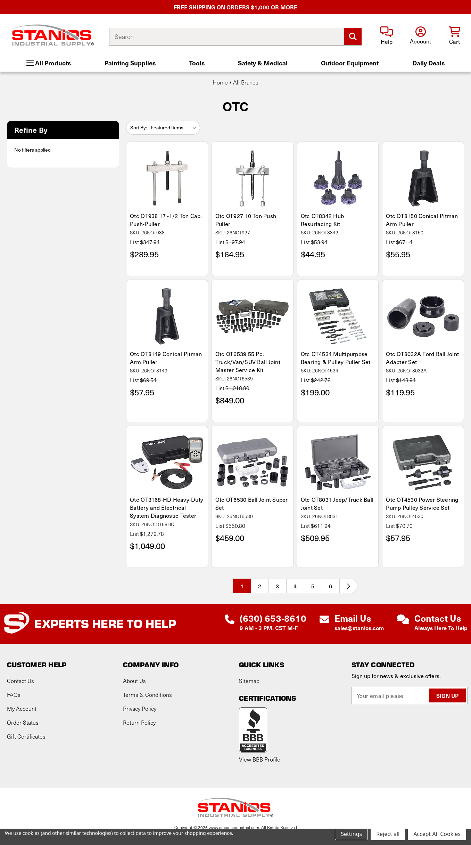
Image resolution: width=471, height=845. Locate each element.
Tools (197, 62)
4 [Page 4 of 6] (295, 586)
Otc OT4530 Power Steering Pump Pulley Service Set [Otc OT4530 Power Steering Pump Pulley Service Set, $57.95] (422, 504)
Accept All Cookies (437, 834)
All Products (48, 62)
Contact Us (20, 680)
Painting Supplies (130, 62)
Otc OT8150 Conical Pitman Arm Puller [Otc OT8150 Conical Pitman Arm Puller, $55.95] (422, 220)
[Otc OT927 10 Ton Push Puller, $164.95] (252, 178)
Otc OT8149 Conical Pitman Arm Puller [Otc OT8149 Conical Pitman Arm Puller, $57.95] (166, 358)
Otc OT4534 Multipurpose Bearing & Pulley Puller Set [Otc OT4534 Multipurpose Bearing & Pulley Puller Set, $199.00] (336, 358)
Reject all (387, 834)
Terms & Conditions (147, 694)
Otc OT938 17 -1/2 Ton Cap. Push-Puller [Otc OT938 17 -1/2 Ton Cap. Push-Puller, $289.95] (166, 220)
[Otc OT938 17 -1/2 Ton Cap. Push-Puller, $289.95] (167, 178)
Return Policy (139, 722)
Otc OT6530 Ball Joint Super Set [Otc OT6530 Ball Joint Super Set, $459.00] (251, 504)
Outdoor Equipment (350, 62)
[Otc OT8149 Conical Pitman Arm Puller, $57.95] (167, 316)
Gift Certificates (26, 736)
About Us (134, 680)
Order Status (23, 722)
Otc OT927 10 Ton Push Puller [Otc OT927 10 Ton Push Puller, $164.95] (245, 220)
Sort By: (138, 127)
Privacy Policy (139, 708)
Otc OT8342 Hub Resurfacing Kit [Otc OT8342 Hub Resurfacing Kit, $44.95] (322, 220)
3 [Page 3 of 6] (277, 586)
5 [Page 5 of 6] (312, 586)
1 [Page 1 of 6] (242, 586)
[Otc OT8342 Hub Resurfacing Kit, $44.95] (338, 178)
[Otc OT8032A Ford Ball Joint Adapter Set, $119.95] (423, 316)
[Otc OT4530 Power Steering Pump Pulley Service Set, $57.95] (423, 462)
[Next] (348, 586)
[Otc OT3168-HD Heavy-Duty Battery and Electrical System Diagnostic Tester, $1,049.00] (167, 462)
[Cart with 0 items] (454, 36)
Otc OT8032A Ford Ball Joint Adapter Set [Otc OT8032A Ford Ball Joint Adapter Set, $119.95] (422, 358)
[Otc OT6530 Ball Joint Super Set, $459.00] (252, 462)
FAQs (13, 694)
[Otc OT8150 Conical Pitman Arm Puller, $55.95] (423, 178)
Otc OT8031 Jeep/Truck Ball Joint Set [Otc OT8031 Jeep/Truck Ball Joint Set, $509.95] (337, 504)
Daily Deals (428, 62)
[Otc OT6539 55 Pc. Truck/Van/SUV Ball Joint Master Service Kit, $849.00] (252, 316)
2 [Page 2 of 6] (259, 586)
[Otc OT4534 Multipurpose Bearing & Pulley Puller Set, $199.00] (338, 316)
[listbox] (175, 127)
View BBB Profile (259, 759)
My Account (21, 708)
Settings (351, 834)
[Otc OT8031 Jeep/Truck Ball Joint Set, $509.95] (338, 462)
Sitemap (249, 680)
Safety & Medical (263, 62)
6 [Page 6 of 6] (330, 586)
